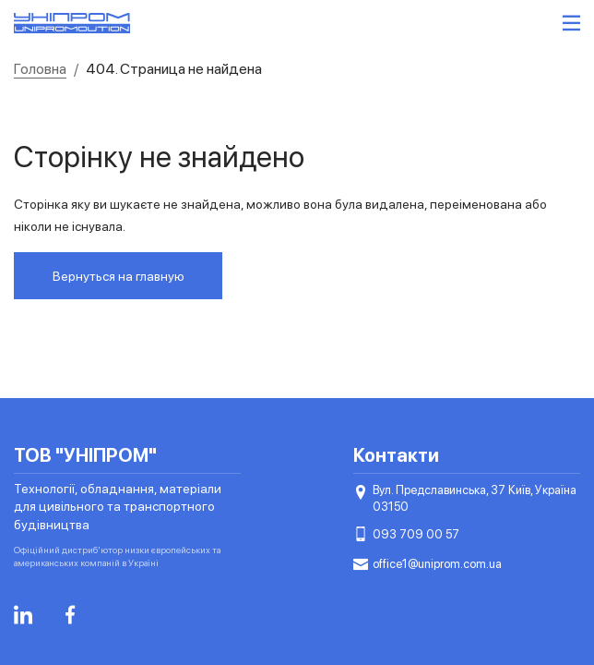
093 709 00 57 (406, 534)
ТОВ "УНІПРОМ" (85, 455)
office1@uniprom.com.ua (427, 564)
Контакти (396, 455)
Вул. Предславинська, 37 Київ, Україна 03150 (464, 498)
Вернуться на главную (118, 276)
